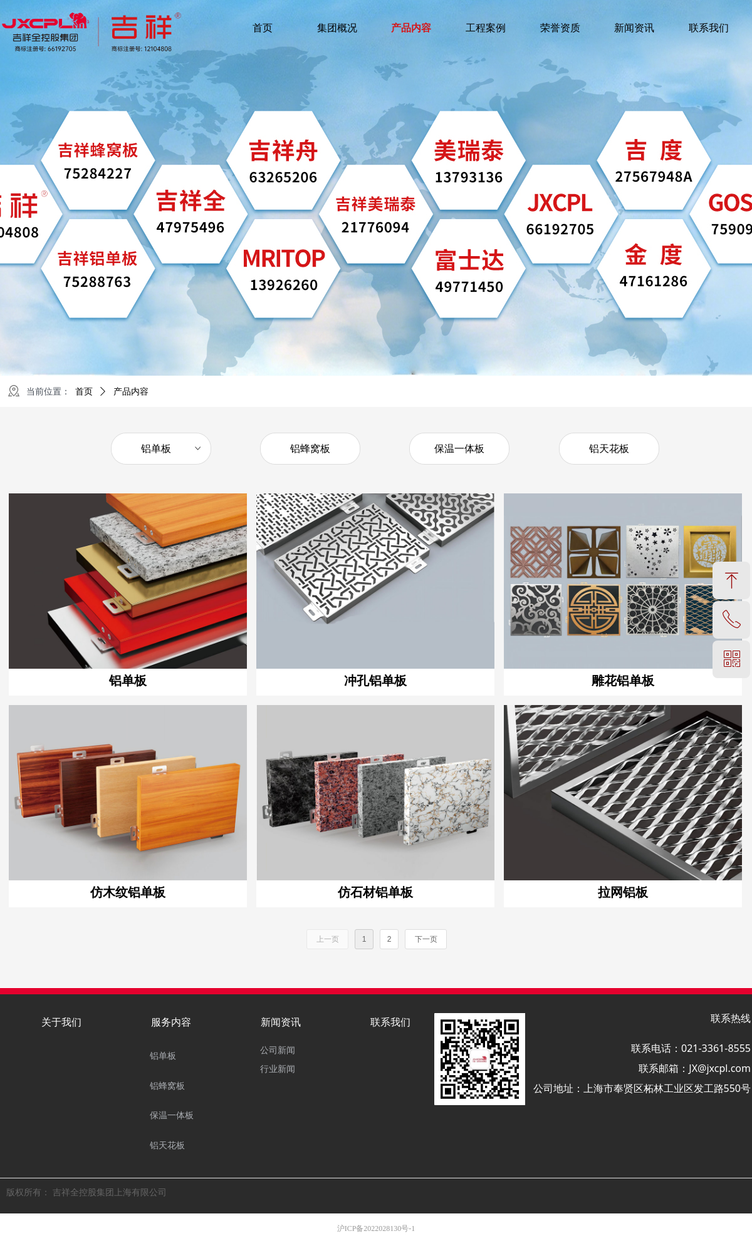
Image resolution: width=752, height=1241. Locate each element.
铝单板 (172, 448)
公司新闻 (277, 1050)
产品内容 (131, 391)
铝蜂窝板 (310, 448)
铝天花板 (609, 448)
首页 (84, 391)
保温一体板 (459, 448)
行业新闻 (277, 1069)
